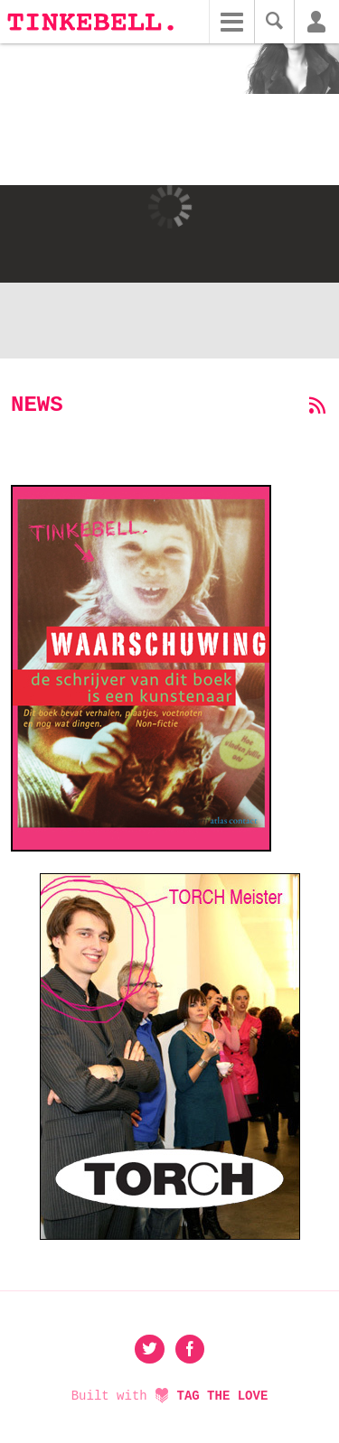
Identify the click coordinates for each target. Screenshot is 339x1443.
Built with (169, 1396)
